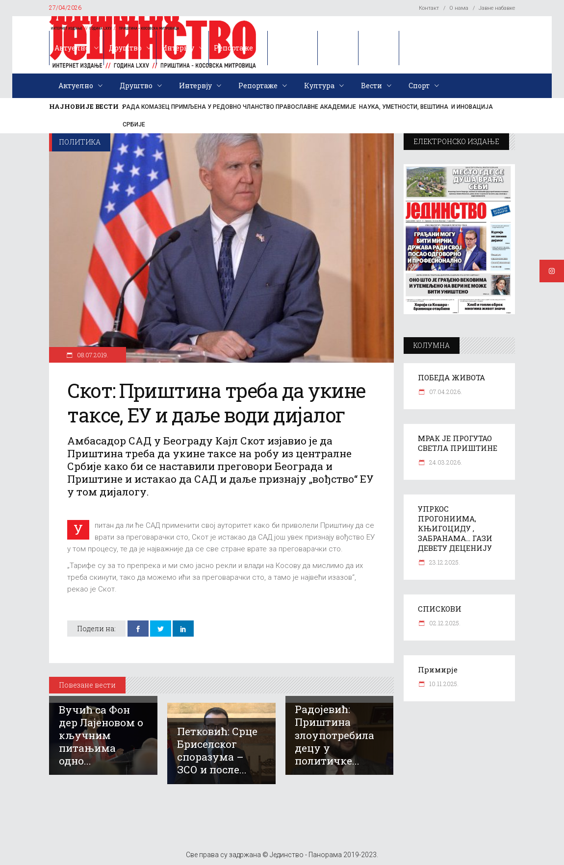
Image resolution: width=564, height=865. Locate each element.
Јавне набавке (497, 8)
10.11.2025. (443, 684)
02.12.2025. (444, 623)
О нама (458, 8)
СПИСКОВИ (439, 609)
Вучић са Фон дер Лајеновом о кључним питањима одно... (101, 735)
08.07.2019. (92, 355)
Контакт (429, 8)
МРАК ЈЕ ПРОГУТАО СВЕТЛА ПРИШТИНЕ (457, 443)
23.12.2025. (444, 562)
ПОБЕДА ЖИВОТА (451, 377)
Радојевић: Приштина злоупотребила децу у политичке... (334, 734)
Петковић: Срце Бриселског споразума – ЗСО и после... (217, 750)
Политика (80, 142)
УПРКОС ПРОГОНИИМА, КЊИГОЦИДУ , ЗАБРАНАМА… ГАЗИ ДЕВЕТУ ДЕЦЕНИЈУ (455, 528)
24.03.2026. (445, 462)
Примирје (438, 669)
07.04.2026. (445, 391)
